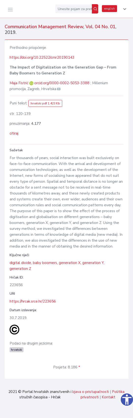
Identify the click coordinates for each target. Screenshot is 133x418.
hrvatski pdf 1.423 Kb (45, 103)
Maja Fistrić (19, 83)
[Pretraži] (95, 9)
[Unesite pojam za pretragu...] (73, 9)
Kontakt (108, 397)
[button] (123, 9)
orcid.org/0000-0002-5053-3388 (61, 83)
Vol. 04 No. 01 (100, 27)
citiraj (14, 133)
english (109, 9)
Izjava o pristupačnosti (90, 391)
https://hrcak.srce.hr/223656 (33, 301)
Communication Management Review (44, 27)
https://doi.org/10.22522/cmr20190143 (42, 57)
